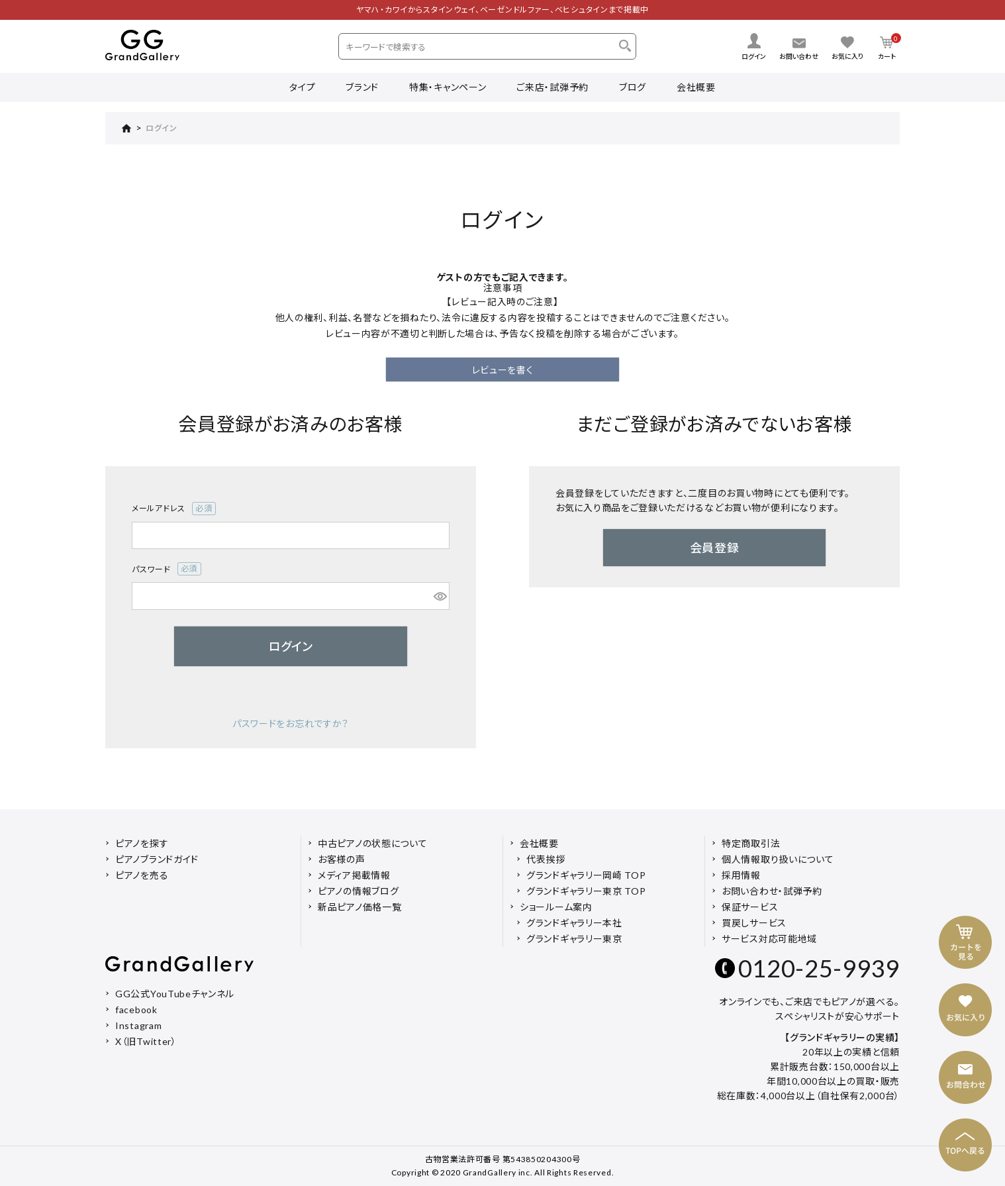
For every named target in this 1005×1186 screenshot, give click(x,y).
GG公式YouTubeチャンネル (174, 993)
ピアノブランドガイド (157, 859)
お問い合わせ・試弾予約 (772, 891)
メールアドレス (174, 508)
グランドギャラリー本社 (574, 922)
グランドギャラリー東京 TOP (586, 891)
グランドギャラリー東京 (574, 938)
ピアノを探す (141, 843)
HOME (118, 128)
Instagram (138, 1025)
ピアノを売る (141, 875)
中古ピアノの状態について (372, 843)
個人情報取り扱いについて (778, 859)
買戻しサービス (754, 922)
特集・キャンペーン (447, 87)
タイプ (302, 87)
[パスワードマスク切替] (439, 596)
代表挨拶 (545, 859)
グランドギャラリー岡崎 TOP (586, 875)
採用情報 (741, 875)
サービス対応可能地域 (769, 938)
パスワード (166, 568)
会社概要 (696, 87)
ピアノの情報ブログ (358, 891)
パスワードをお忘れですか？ (290, 723)
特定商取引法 (751, 843)
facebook (136, 1009)
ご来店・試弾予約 (552, 87)
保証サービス (750, 907)
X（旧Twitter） (146, 1041)
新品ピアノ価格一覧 (359, 907)
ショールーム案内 (556, 907)
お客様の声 (341, 859)
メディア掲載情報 (354, 875)
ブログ (632, 87)
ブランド (362, 87)
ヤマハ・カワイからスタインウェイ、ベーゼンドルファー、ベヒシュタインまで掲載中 (502, 10)
